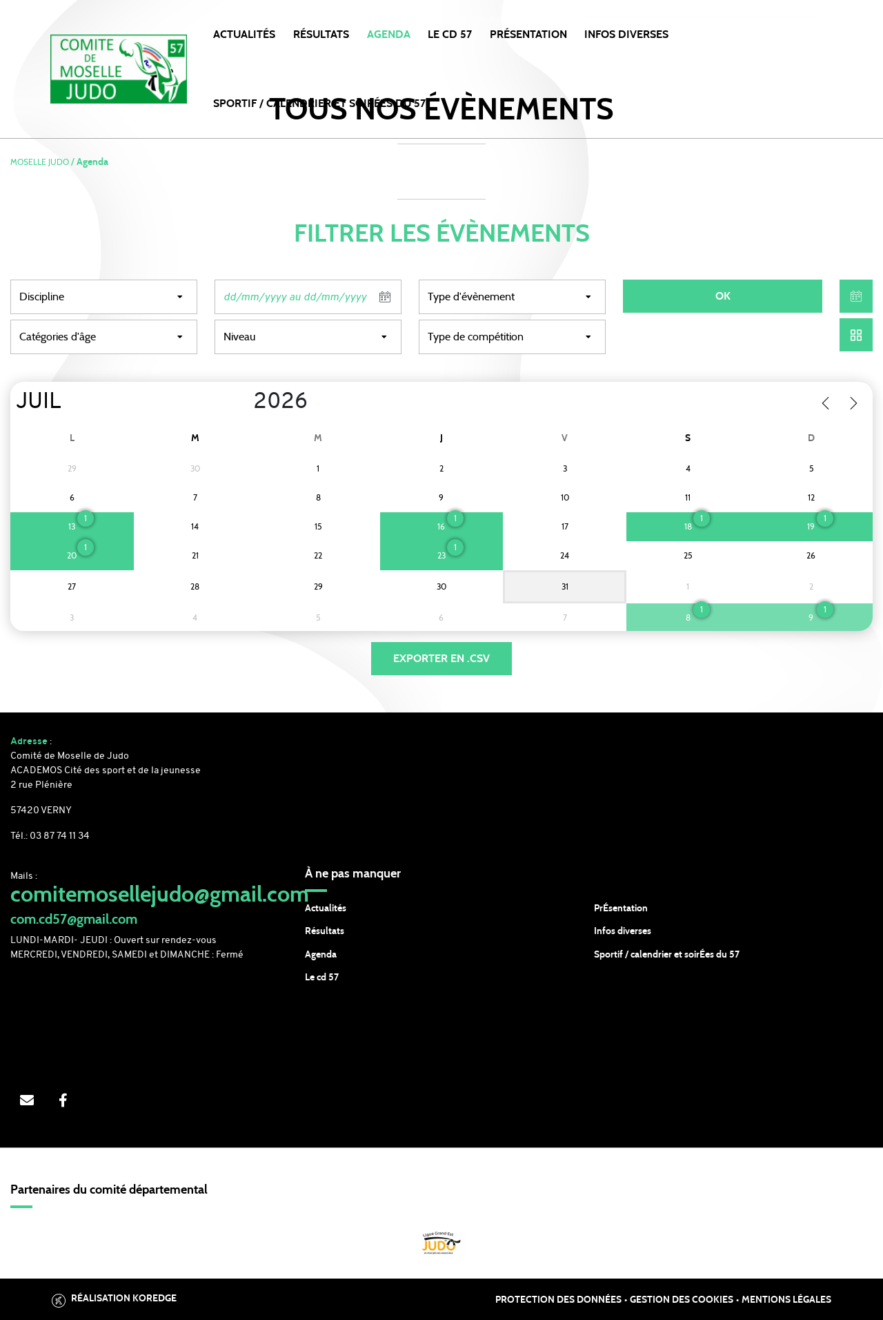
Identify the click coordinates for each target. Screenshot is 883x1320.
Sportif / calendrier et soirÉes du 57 (667, 955)
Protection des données (558, 1300)
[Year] (242, 402)
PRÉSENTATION (528, 34)
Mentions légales (786, 1300)
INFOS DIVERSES (626, 34)
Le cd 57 (322, 977)
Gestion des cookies (681, 1300)
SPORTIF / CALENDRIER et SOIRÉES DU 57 (319, 103)
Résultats (321, 34)
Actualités (244, 34)
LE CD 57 (450, 34)
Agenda (388, 34)
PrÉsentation (621, 908)
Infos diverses (622, 931)
